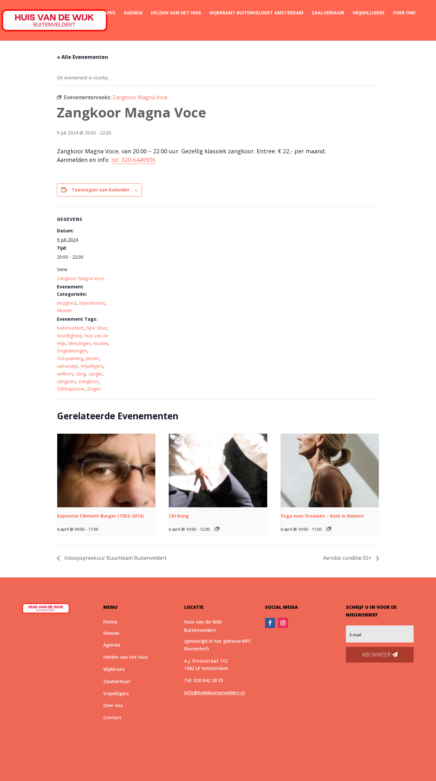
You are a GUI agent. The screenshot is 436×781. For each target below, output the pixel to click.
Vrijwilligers (369, 13)
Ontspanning (70, 358)
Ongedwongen (72, 351)
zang (81, 374)
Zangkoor (88, 381)
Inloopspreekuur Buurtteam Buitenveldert (115, 557)
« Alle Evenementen (82, 56)
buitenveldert (70, 328)
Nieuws (106, 13)
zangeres (66, 381)
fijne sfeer (96, 328)
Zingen (94, 389)
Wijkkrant (114, 669)
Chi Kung (179, 516)
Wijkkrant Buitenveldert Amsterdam (256, 13)
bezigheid (66, 303)
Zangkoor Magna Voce (80, 278)
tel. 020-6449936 (133, 160)
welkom (65, 374)
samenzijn (67, 366)
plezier (92, 358)
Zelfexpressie (70, 389)
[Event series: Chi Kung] (217, 529)
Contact (87, 28)
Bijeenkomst (92, 303)
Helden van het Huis (176, 13)
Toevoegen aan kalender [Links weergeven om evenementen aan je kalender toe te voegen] (100, 190)
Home (83, 13)
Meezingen (79, 343)
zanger (95, 374)
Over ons (404, 13)
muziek (100, 343)
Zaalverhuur (328, 13)
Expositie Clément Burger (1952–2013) (100, 516)
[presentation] (106, 470)
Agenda (133, 13)
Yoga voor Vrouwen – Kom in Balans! (322, 516)
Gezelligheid (69, 336)
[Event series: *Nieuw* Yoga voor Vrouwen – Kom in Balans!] (329, 529)
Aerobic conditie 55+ (348, 557)
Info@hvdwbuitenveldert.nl (214, 692)
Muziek (64, 310)
